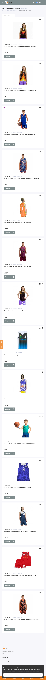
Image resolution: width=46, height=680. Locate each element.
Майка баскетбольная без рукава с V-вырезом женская (20, 46)
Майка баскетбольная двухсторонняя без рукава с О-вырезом (22, 178)
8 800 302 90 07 (5, 661)
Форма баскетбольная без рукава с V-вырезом (17, 266)
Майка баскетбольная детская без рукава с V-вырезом (19, 355)
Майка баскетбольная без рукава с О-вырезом (17, 487)
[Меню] (2, 2)
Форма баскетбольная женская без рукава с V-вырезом (20, 531)
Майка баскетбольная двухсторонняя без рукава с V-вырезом (21, 619)
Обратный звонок (6, 663)
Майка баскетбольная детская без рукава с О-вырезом (20, 443)
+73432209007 (5, 660)
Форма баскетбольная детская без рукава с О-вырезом (20, 575)
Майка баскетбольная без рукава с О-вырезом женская (20, 90)
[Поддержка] (43, 2)
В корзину (9, 56)
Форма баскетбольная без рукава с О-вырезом (17, 222)
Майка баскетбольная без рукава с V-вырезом (17, 399)
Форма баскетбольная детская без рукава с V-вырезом (20, 134)
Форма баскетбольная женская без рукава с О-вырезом (20, 311)
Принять (23, 675)
